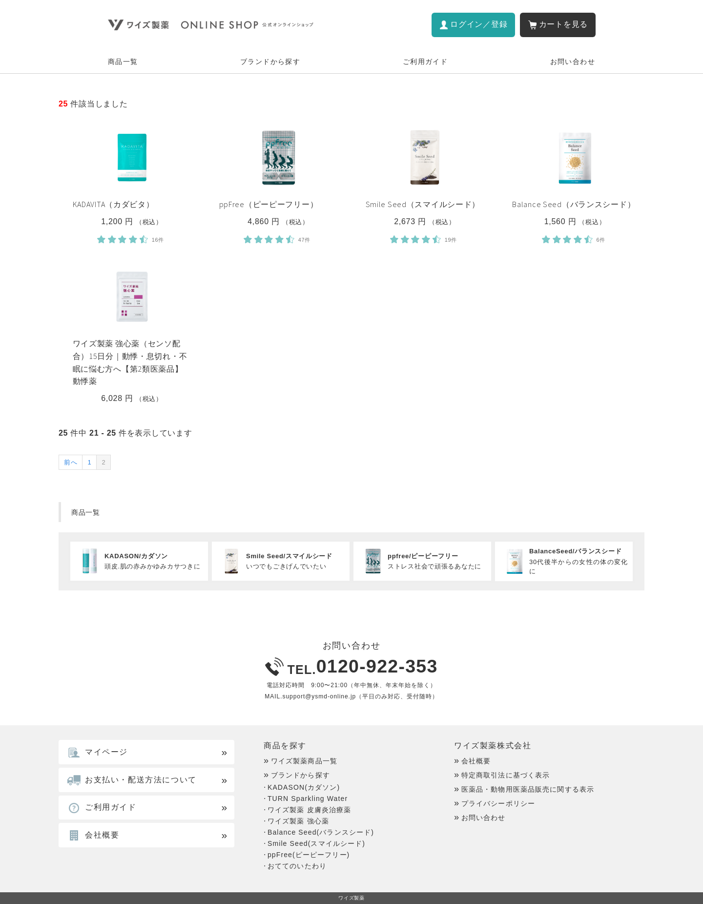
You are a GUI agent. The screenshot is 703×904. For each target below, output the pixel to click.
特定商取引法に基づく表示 (505, 775)
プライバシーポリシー (498, 803)
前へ (70, 462)
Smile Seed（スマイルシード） (423, 204)
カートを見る (563, 24)
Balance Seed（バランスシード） (573, 204)
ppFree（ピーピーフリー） (268, 204)
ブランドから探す (270, 61)
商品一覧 (123, 61)
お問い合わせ (572, 61)
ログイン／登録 (478, 24)
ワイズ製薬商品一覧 (304, 761)
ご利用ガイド (425, 61)
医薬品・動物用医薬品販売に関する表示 (527, 789)
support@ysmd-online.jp (319, 696)
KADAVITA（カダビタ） (113, 204)
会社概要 (476, 761)
